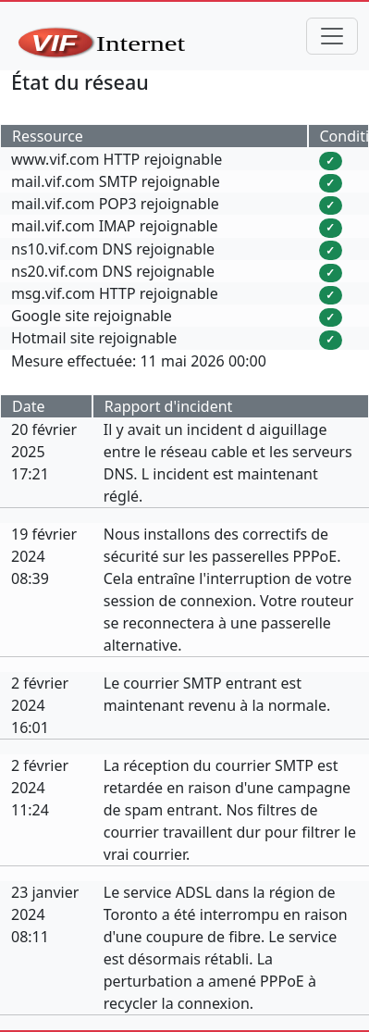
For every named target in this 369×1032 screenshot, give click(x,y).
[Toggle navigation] (332, 36)
